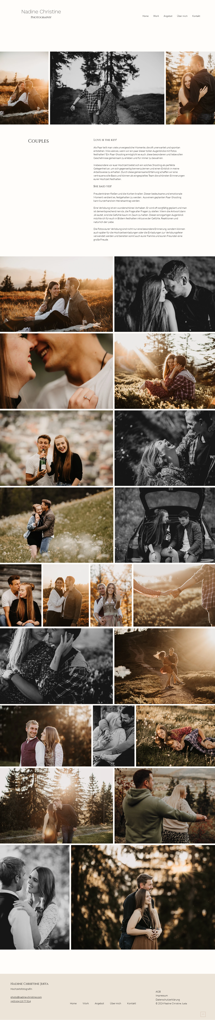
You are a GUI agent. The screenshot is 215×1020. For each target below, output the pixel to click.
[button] (168, 16)
